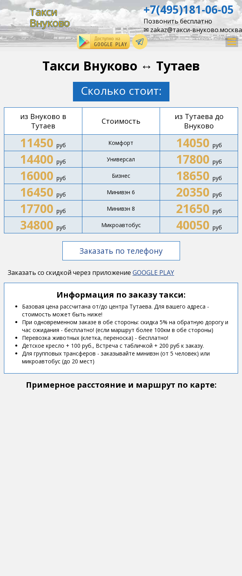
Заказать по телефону (121, 251)
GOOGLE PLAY (153, 272)
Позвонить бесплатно (178, 21)
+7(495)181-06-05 (189, 9)
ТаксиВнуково (49, 17)
